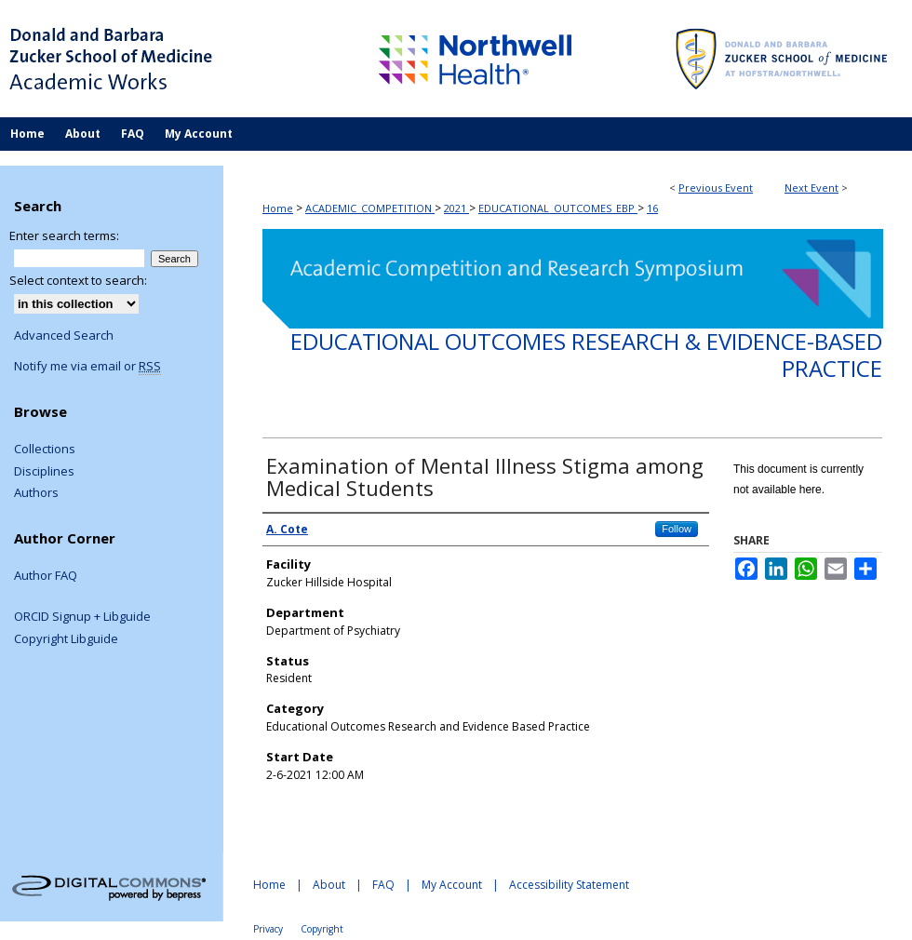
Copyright (322, 928)
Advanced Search (64, 335)
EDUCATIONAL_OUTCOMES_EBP (557, 208)
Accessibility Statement (569, 885)
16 (652, 208)
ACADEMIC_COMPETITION (370, 208)
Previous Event (715, 188)
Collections (44, 449)
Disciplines (44, 471)
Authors (36, 493)
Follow (676, 528)
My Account (452, 885)
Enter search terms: (64, 235)
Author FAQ (45, 576)
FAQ (383, 885)
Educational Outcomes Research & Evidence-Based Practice (586, 354)
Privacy (268, 928)
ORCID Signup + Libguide (82, 617)
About (329, 885)
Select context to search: (78, 280)
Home (277, 208)
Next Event (811, 188)
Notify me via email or (87, 366)
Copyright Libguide (66, 639)
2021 (456, 208)
